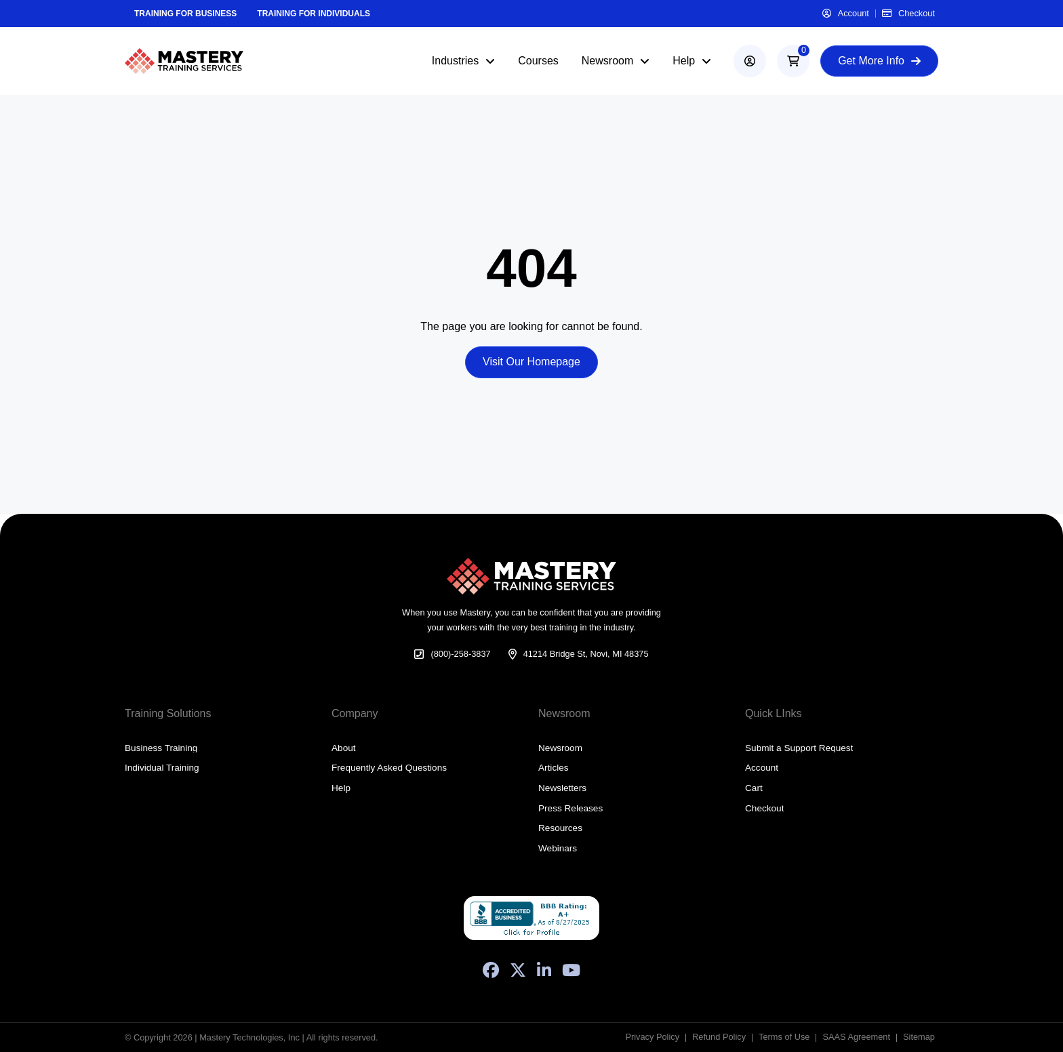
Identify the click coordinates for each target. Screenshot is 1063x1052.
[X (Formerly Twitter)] (518, 970)
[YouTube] (571, 970)
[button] (793, 61)
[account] (750, 61)
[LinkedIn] (544, 970)
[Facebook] (491, 970)
